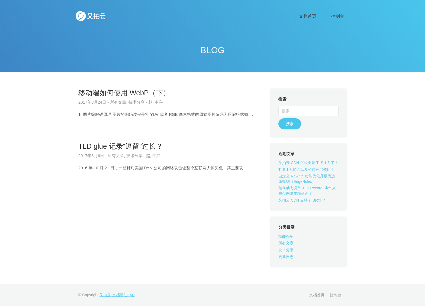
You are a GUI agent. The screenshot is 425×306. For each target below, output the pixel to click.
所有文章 (286, 243)
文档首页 (318, 16)
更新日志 (286, 256)
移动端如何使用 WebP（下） (124, 93)
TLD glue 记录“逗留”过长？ (120, 146)
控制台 (341, 16)
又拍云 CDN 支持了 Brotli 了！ (304, 200)
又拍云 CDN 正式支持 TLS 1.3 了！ (308, 163)
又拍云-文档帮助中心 (117, 295)
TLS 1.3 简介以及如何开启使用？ (306, 169)
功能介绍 (286, 236)
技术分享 (286, 250)
